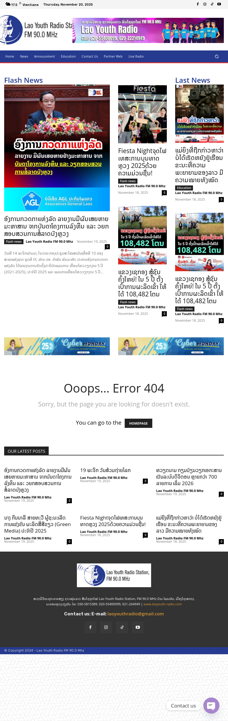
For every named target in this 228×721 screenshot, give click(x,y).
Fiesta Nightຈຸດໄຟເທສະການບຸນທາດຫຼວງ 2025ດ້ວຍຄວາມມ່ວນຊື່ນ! (142, 162)
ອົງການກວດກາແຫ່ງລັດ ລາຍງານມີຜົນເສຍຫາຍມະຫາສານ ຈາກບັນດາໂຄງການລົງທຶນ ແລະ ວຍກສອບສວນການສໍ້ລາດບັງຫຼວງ (56, 226)
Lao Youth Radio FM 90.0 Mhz (49, 241)
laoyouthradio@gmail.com (135, 614)
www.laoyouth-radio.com (163, 604)
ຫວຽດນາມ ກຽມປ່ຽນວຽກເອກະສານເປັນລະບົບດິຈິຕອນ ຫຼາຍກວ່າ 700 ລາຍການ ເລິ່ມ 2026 (189, 477)
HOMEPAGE (138, 423)
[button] (217, 56)
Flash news (14, 241)
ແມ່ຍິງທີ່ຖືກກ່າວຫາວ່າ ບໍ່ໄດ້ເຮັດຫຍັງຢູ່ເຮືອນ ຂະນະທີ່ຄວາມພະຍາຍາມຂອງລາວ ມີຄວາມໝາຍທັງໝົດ (199, 165)
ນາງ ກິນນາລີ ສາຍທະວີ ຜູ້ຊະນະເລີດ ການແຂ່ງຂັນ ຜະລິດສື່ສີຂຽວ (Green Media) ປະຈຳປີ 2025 (37, 524)
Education (184, 188)
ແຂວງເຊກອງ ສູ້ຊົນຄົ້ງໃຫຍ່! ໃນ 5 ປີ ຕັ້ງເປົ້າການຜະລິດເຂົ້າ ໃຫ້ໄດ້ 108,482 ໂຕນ (142, 283)
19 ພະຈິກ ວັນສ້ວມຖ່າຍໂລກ (105, 470)
